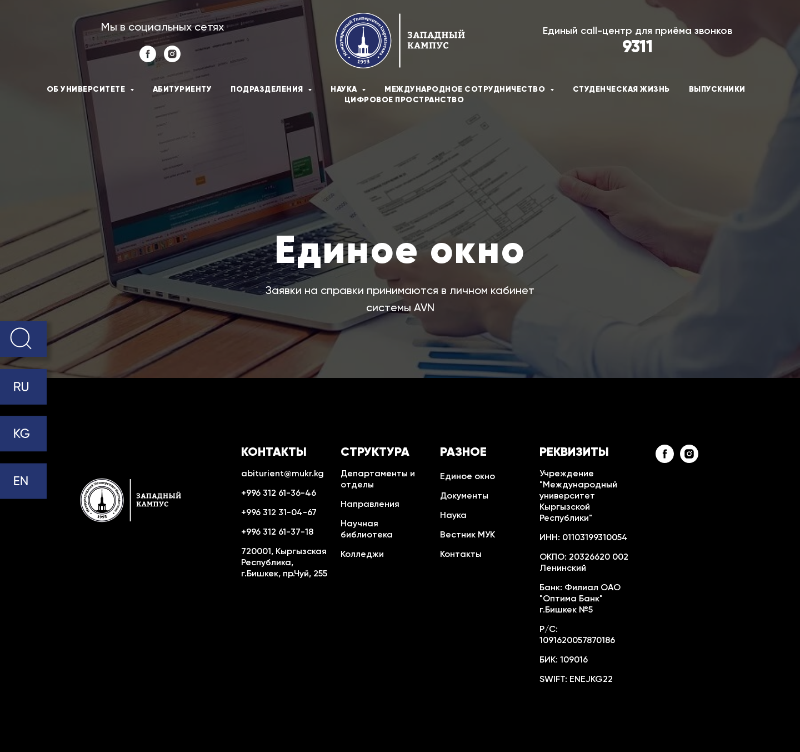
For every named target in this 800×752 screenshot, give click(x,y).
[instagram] (172, 59)
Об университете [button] (87, 89)
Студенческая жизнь (621, 89)
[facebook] (147, 59)
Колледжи (362, 554)
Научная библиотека (367, 530)
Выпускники (717, 89)
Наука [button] (345, 89)
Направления (370, 504)
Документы (464, 496)
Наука (453, 515)
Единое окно (467, 476)
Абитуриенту (182, 89)
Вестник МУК (467, 535)
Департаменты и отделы (378, 480)
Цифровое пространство (404, 100)
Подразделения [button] (268, 89)
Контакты (461, 554)
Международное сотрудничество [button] (465, 89)
